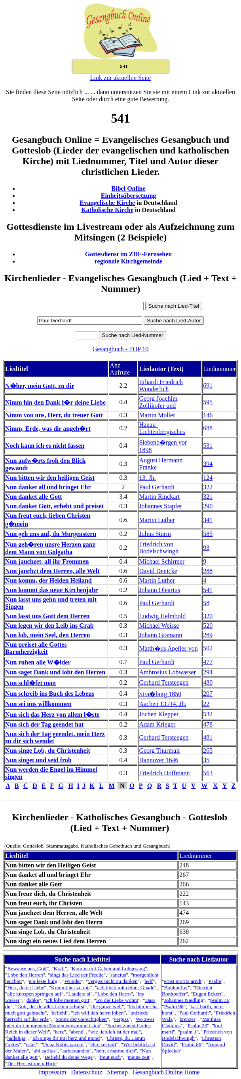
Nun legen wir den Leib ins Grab (49, 625)
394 (208, 463)
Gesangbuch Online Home (166, 1072)
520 (208, 625)
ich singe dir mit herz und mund (66, 1038)
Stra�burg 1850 (160, 694)
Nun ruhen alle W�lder (38, 662)
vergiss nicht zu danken (113, 981)
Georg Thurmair (159, 750)
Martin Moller (157, 415)
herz (59, 1032)
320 (208, 616)
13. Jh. (147, 477)
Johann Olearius (159, 590)
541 (208, 590)
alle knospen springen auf (34, 994)
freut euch (110, 1057)
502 (208, 648)
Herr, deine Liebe (25, 987)
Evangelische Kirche (107, 202)
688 (208, 428)
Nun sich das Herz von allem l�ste (52, 714)
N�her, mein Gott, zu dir (39, 385)
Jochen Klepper (158, 714)
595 (208, 402)
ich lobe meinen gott (67, 1000)
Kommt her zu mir (70, 987)
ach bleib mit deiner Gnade (125, 987)
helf (148, 981)
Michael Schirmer (161, 561)
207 (208, 693)
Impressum (52, 1072)
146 (208, 415)
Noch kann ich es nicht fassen (44, 445)
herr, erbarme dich (115, 1051)
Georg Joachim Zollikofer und (158, 402)
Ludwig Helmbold (162, 616)
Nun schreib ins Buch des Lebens (49, 693)
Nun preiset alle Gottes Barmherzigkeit (36, 648)
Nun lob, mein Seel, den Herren (47, 635)
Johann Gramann (160, 635)
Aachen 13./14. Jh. (162, 703)
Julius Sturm (155, 533)
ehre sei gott (103, 1044)
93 (206, 547)
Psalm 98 (174, 1006)
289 (208, 635)
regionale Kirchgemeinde (128, 261)
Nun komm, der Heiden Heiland (48, 580)
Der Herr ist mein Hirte (31, 1063)
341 (208, 520)
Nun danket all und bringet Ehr (48, 487)
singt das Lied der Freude (76, 975)
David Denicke (158, 571)
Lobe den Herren (25, 975)
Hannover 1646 (158, 760)
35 (206, 760)
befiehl (58, 1013)
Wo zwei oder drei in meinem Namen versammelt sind (79, 1022)
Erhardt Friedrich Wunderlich (161, 385)
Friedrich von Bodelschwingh (158, 548)
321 (208, 496)
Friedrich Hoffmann (164, 773)
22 (206, 703)
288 (208, 571)
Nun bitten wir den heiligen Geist (50, 477)
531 (208, 445)
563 (208, 773)
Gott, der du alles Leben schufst (51, 1006)
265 (208, 750)
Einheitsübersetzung (128, 195)
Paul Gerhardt (156, 487)
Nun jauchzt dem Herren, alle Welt (52, 571)
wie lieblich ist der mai (114, 1032)
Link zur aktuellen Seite (120, 77)
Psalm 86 (191, 1044)
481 (208, 737)
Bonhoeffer (176, 987)
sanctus (118, 975)
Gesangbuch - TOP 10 (120, 349)
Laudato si (79, 994)
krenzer (187, 1019)
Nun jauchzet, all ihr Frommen (47, 561)
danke (33, 1000)
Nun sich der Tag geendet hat (44, 724)
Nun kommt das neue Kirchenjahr (51, 590)
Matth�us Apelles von (168, 648)
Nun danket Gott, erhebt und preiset (54, 506)
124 (208, 477)
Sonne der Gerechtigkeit (81, 1019)
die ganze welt (106, 1006)
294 (208, 672)
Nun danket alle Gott (33, 496)
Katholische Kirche (107, 209)
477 (208, 662)
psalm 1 (188, 1032)
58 (206, 603)
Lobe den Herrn (114, 994)
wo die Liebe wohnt (117, 1000)
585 (208, 533)
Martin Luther (157, 520)
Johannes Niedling (183, 1000)
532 (208, 714)
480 (208, 682)
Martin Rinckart (159, 496)
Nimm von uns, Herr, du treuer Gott (54, 415)
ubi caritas (44, 1051)
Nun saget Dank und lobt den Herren (55, 672)
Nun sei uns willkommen (38, 703)
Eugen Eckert (207, 994)
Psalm (215, 981)
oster (31, 1044)
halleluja (16, 1038)
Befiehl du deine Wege (69, 1057)
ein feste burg (43, 981)
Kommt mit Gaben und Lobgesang (108, 968)
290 (208, 506)
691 (208, 385)
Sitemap (117, 1072)
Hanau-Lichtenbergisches (162, 428)
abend (77, 1032)
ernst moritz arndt (183, 981)
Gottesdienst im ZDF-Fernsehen (128, 254)
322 (208, 487)
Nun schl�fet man (30, 683)
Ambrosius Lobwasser (167, 672)
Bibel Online (129, 188)
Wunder (73, 981)
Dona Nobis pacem (63, 1044)
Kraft (59, 968)
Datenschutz (86, 1072)
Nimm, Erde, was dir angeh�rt (48, 428)
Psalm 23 (197, 1025)
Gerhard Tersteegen (163, 682)
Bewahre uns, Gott (27, 968)
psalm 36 (220, 1000)
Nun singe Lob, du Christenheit (47, 750)
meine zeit (139, 1057)
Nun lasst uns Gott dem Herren (47, 616)
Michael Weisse (159, 625)
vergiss (121, 1019)
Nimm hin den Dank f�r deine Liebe (55, 402)
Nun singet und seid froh (38, 760)
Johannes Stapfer (160, 506)
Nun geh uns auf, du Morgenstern (50, 533)
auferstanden (76, 1051)
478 (208, 724)
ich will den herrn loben (98, 1013)
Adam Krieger (157, 724)
